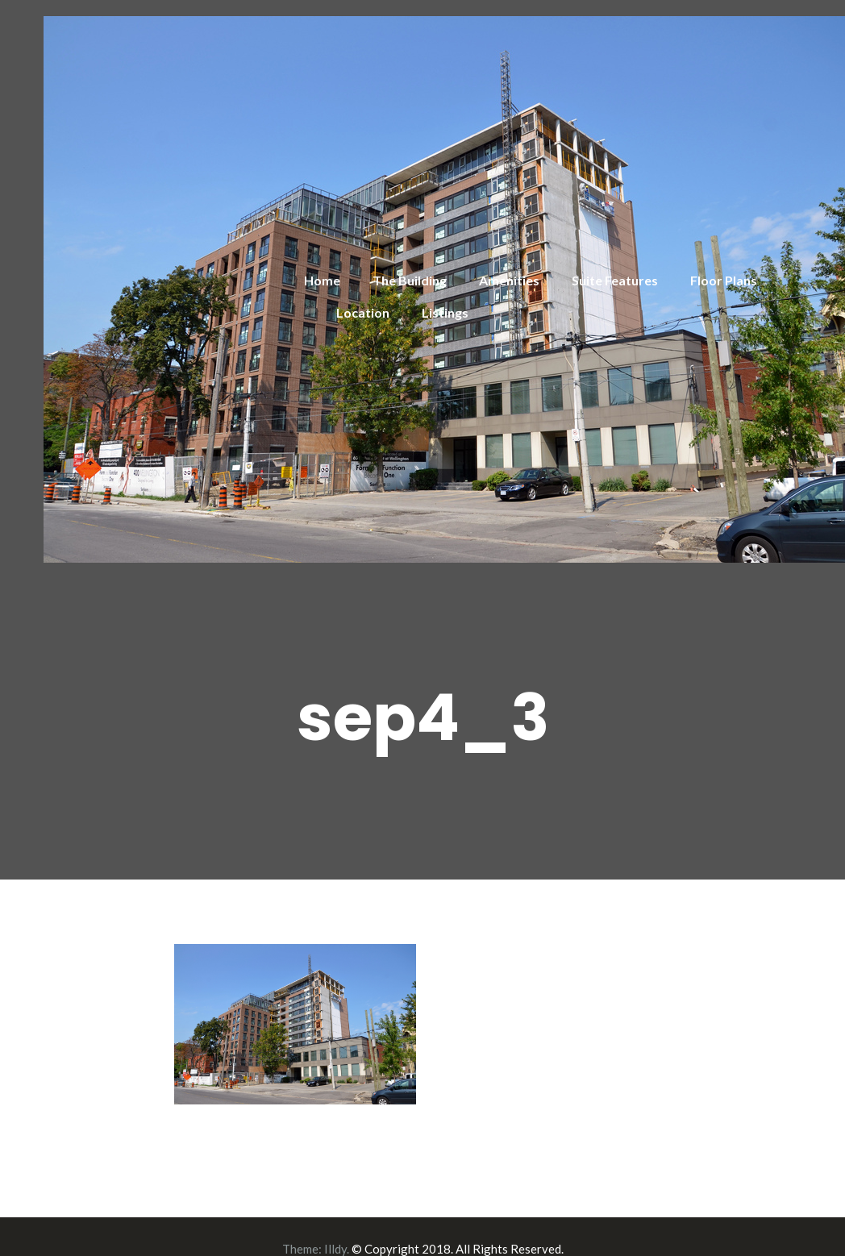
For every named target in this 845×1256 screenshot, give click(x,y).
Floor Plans (723, 280)
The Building (410, 280)
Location (362, 312)
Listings (445, 312)
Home (322, 280)
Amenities (509, 280)
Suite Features (615, 280)
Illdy (335, 1248)
